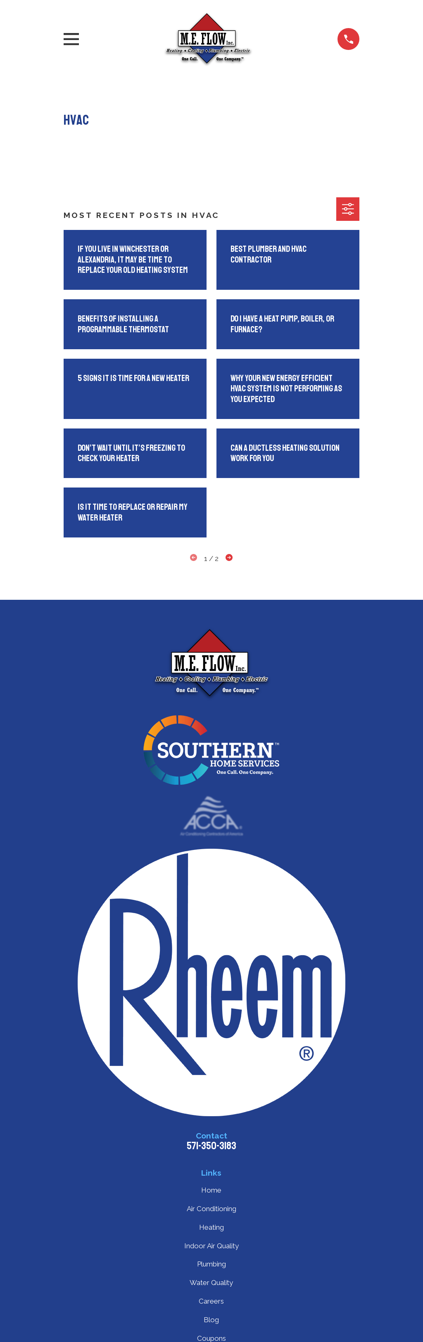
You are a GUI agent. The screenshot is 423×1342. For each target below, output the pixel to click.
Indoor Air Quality (211, 1246)
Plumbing (211, 1264)
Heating (211, 1227)
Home (211, 1190)
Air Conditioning (211, 1209)
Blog (211, 1320)
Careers (211, 1301)
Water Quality (211, 1282)
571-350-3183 (211, 1146)
